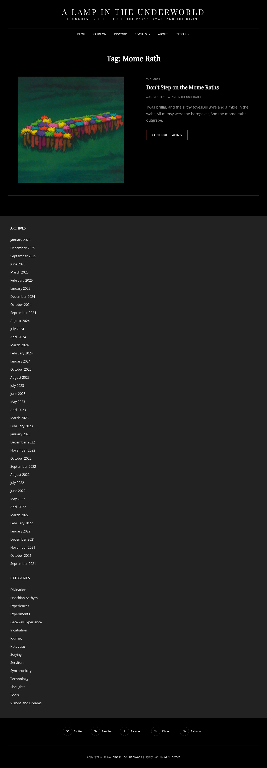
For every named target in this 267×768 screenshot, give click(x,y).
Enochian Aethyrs (24, 598)
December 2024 (22, 296)
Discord (120, 34)
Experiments (20, 614)
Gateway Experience (26, 622)
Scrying (16, 654)
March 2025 (19, 272)
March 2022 (19, 515)
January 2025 (20, 288)
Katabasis (17, 646)
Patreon (99, 34)
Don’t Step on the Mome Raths (182, 87)
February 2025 (21, 280)
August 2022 (20, 474)
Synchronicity (20, 670)
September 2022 (23, 466)
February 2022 (21, 523)
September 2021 (23, 563)
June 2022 (17, 490)
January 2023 (20, 434)
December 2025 (22, 248)
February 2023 (21, 426)
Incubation (18, 630)
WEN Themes (172, 757)
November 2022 (22, 450)
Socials (141, 34)
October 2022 (20, 458)
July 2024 (17, 329)
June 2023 (17, 393)
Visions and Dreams (26, 703)
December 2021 (22, 539)
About (163, 34)
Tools (14, 695)
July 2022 (17, 482)
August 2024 (20, 321)
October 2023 (20, 369)
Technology (19, 678)
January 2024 (20, 361)
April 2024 (18, 337)
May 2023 (17, 401)
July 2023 (17, 385)
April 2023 (18, 410)
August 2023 (20, 377)
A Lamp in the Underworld (133, 11)
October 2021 (20, 555)
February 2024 (21, 353)
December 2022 (22, 442)
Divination (18, 589)
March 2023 (19, 418)
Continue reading (170, 136)
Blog (81, 34)
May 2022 (17, 499)
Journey (16, 638)
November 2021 (22, 547)
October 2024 (20, 304)
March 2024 (19, 345)
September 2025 (23, 256)
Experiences (19, 606)
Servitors (17, 662)
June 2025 (17, 264)
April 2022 (18, 507)
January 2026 (20, 240)
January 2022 (20, 531)
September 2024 (23, 312)
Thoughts (153, 79)
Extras (181, 34)
